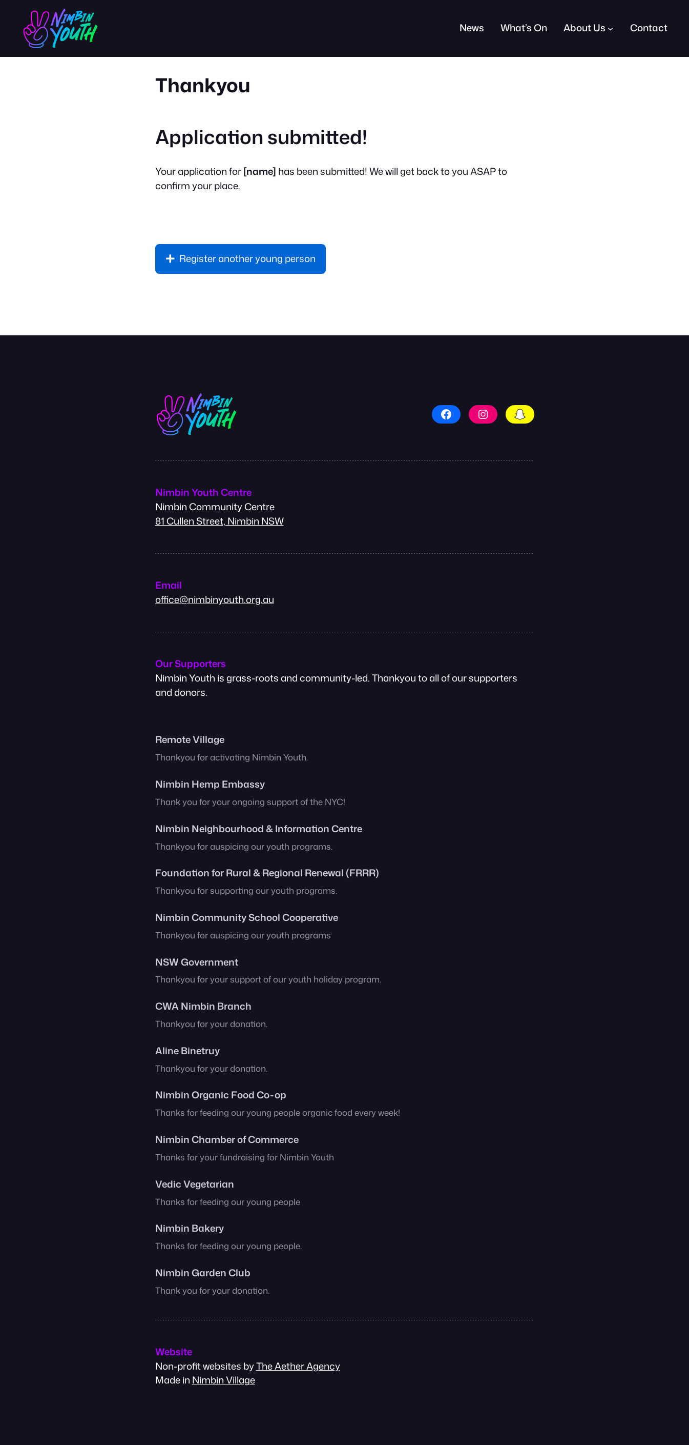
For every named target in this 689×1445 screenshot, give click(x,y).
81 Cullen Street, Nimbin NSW (219, 521)
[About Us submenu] (610, 28)
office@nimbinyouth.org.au (214, 599)
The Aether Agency (298, 1366)
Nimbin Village (223, 1380)
